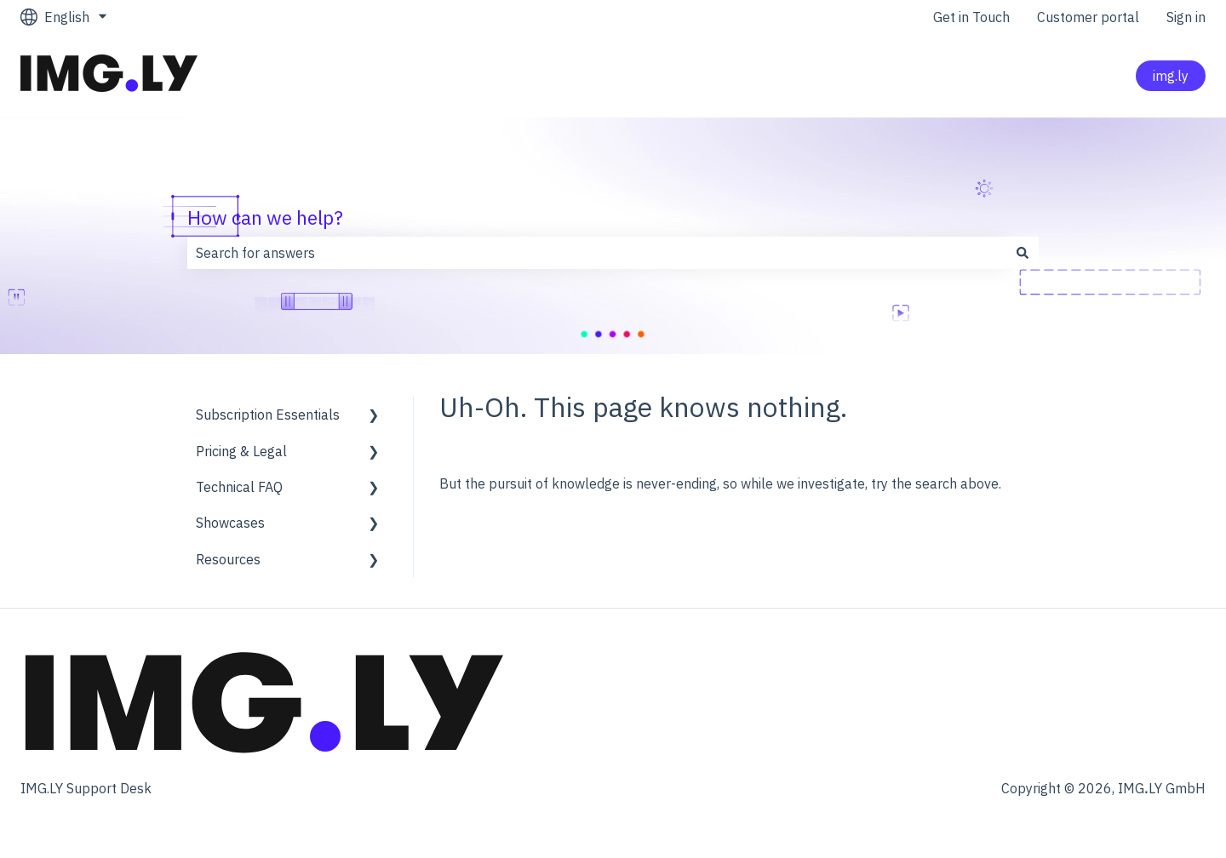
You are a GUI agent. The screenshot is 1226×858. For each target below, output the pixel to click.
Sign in (1186, 17)
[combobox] (596, 253)
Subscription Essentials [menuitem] (268, 414)
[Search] (1022, 253)
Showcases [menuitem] (230, 522)
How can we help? (265, 217)
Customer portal (1088, 17)
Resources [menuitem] (228, 559)
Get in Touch (971, 17)
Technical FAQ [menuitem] (239, 486)
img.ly (1171, 75)
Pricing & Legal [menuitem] (241, 451)
